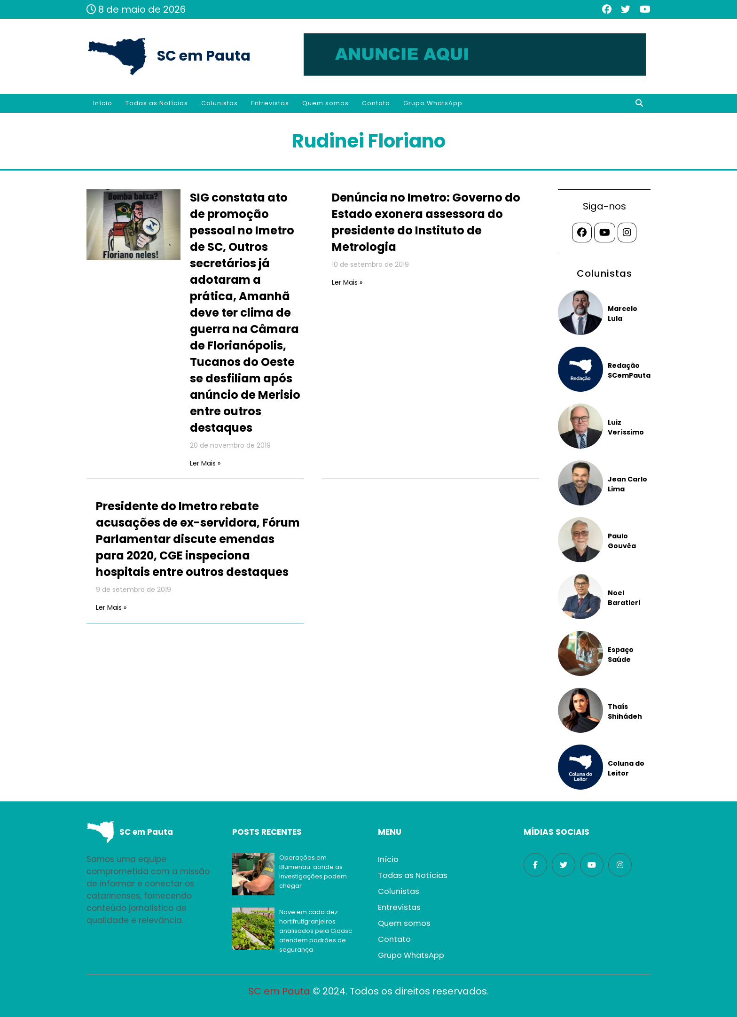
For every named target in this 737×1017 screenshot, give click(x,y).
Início (102, 103)
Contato (376, 103)
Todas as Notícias (156, 103)
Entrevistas (270, 103)
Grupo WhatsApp (433, 103)
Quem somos (325, 103)
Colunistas (219, 103)
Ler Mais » (205, 463)
